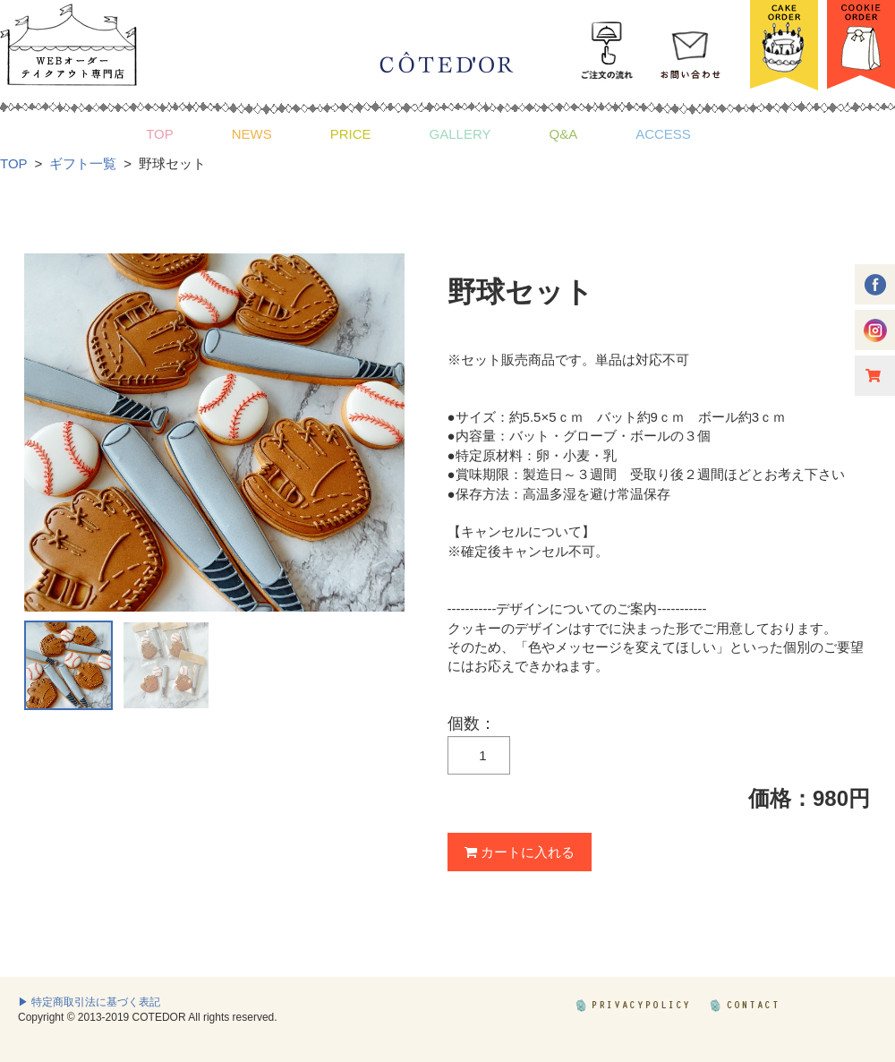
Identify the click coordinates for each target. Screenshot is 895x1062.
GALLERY (460, 133)
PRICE (350, 133)
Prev (47, 432)
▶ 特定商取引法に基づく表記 (89, 1002)
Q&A (563, 133)
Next (381, 432)
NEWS (252, 133)
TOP (160, 133)
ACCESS (663, 133)
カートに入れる (520, 852)
